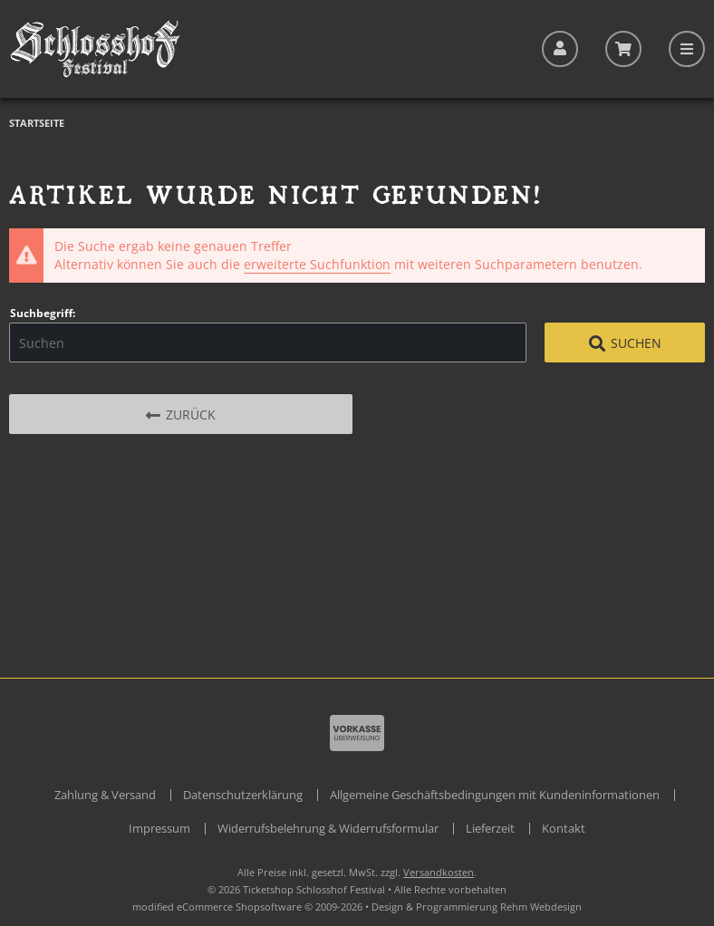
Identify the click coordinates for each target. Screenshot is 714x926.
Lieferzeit (490, 828)
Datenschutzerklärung (243, 794)
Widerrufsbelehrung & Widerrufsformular (328, 828)
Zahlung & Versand (105, 794)
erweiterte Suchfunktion (317, 264)
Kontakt (563, 828)
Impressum (159, 828)
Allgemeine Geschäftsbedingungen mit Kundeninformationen (495, 794)
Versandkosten (438, 872)
